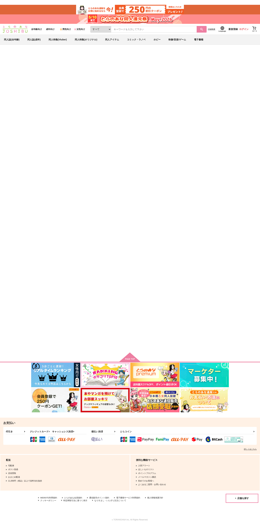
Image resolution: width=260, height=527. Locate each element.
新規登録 (233, 30)
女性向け (79, 30)
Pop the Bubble (174, 238)
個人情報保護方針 (155, 499)
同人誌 (51, 55)
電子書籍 (198, 40)
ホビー (157, 40)
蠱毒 (136, 318)
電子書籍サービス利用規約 (128, 499)
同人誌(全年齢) (11, 40)
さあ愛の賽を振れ (110, 318)
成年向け (50, 30)
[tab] (87, 104)
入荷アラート (179, 63)
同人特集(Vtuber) (58, 40)
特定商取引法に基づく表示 (75, 502)
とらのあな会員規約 (73, 499)
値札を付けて (140, 238)
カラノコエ (74, 318)
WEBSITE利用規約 (48, 499)
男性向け (65, 30)
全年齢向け (36, 30)
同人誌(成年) (33, 40)
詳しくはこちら (250, 450)
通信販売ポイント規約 (99, 499)
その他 (66, 64)
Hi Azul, (138, 158)
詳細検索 (211, 30)
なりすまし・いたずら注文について (110, 502)
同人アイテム (112, 40)
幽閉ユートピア (206, 238)
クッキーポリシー (48, 502)
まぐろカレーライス (183, 70)
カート (90, 185)
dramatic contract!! (111, 238)
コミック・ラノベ (136, 40)
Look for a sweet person (178, 158)
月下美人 (170, 318)
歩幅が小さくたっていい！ (159, 70)
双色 (136, 70)
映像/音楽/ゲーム (177, 40)
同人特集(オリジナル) (86, 40)
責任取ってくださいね (79, 238)
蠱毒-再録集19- (125, 70)
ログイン (244, 30)
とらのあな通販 (37, 55)
